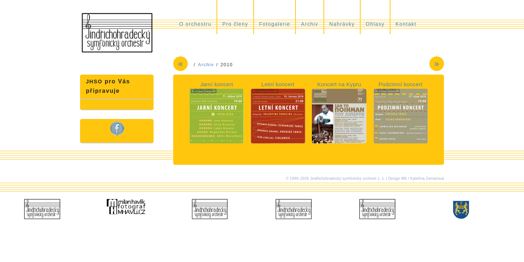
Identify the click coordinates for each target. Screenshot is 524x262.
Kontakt (406, 24)
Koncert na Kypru (339, 84)
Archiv (309, 24)
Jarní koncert (216, 84)
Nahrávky (342, 24)
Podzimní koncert (400, 84)
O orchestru (195, 24)
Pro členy (235, 24)
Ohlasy (375, 24)
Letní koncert (277, 84)
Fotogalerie (274, 24)
